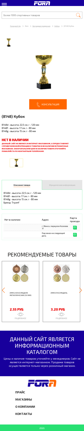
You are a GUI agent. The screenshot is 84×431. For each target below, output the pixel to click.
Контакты (23, 414)
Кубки (57, 26)
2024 (42, 428)
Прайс (20, 392)
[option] (42, 72)
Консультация (48, 104)
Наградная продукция (41, 26)
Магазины (23, 399)
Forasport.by (15, 26)
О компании (25, 406)
